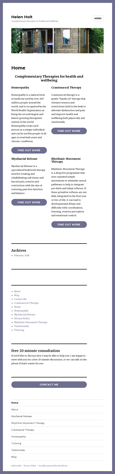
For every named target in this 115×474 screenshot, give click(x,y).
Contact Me (20, 299)
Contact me (49, 384)
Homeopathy (21, 310)
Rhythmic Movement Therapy (30, 322)
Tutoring (19, 330)
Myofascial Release (24, 314)
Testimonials (21, 326)
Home (17, 306)
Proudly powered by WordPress (53, 466)
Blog (16, 295)
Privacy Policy (22, 318)
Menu (98, 18)
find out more (29, 150)
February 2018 (21, 255)
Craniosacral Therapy (26, 303)
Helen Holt (22, 16)
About (17, 291)
